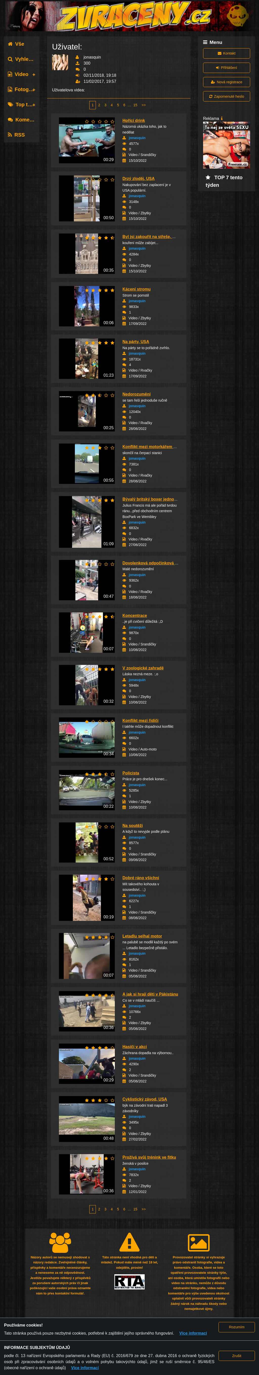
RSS (16, 135)
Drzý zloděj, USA (138, 178)
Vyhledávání (26, 59)
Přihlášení (226, 68)
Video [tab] (18, 74)
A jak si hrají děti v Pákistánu (150, 994)
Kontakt (226, 53)
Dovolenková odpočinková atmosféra (158, 563)
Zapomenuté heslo (226, 96)
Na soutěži (132, 825)
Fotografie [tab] (23, 89)
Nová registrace (226, 82)
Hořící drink (133, 120)
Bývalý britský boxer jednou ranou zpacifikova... (168, 499)
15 (135, 105)
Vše (16, 44)
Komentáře (25, 119)
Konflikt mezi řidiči (140, 720)
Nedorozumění (136, 394)
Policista (130, 773)
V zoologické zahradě (143, 668)
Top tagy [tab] (22, 104)
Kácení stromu (136, 289)
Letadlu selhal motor (142, 936)
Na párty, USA (135, 342)
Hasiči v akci (134, 1047)
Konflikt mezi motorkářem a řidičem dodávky (165, 447)
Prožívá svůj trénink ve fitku (149, 1157)
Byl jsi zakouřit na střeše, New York (156, 237)
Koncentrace (134, 615)
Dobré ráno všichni (140, 878)
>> (144, 105)
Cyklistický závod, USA (144, 1099)
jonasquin (137, 138)
